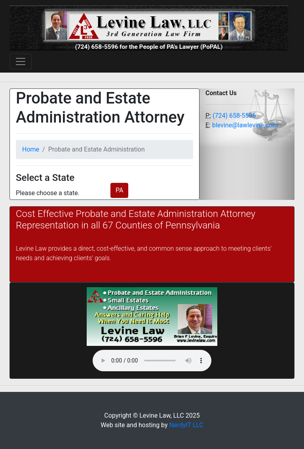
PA (119, 190)
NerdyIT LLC (186, 425)
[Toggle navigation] (21, 61)
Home (30, 149)
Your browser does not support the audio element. (152, 360)
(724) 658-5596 (234, 115)
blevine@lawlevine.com (245, 125)
